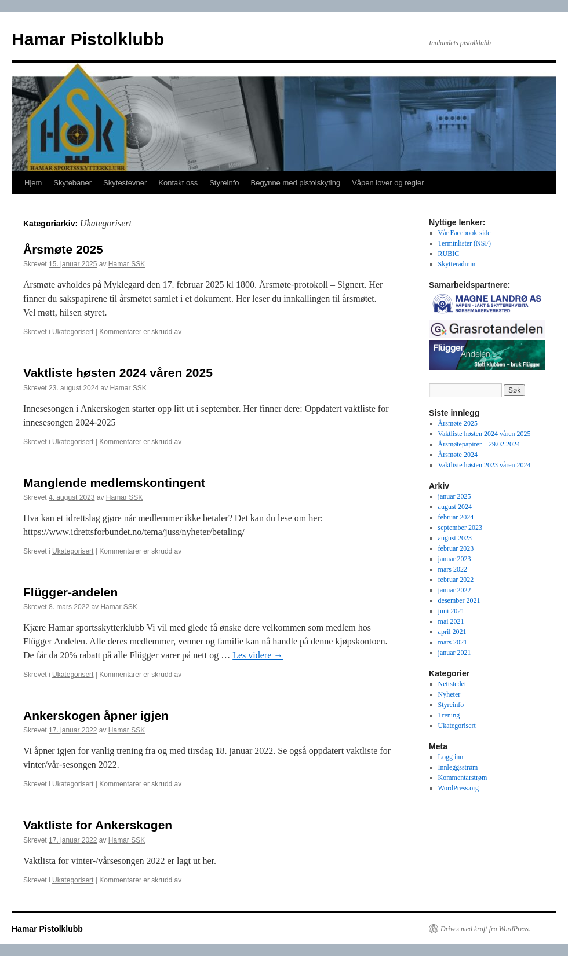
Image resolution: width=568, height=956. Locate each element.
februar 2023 (456, 548)
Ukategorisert (72, 332)
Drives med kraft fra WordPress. (485, 929)
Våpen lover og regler (388, 182)
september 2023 (460, 527)
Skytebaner (72, 182)
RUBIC (449, 254)
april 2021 (452, 632)
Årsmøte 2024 (458, 454)
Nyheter (449, 694)
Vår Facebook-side (464, 233)
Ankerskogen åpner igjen (96, 715)
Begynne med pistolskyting (296, 182)
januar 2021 (454, 653)
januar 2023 (454, 559)
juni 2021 (451, 611)
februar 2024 (456, 517)
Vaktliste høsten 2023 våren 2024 (484, 465)
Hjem (33, 182)
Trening (449, 715)
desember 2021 (459, 600)
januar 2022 (454, 590)
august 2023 (455, 538)
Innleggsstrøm (458, 767)
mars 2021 (452, 642)
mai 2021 (451, 621)
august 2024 (455, 507)
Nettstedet (452, 684)
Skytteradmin (457, 264)
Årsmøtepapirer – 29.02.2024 (479, 444)
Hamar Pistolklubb (88, 39)
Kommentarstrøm (462, 778)
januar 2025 (454, 496)
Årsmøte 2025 (63, 249)
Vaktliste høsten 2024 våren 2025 (118, 372)
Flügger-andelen (70, 592)
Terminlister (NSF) (464, 243)
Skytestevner (125, 182)
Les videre (257, 655)
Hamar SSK (126, 264)
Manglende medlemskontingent (114, 482)
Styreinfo (224, 182)
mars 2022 (452, 569)
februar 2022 (456, 580)
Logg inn (451, 757)
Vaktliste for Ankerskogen (97, 825)
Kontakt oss (178, 182)
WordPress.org (458, 788)
